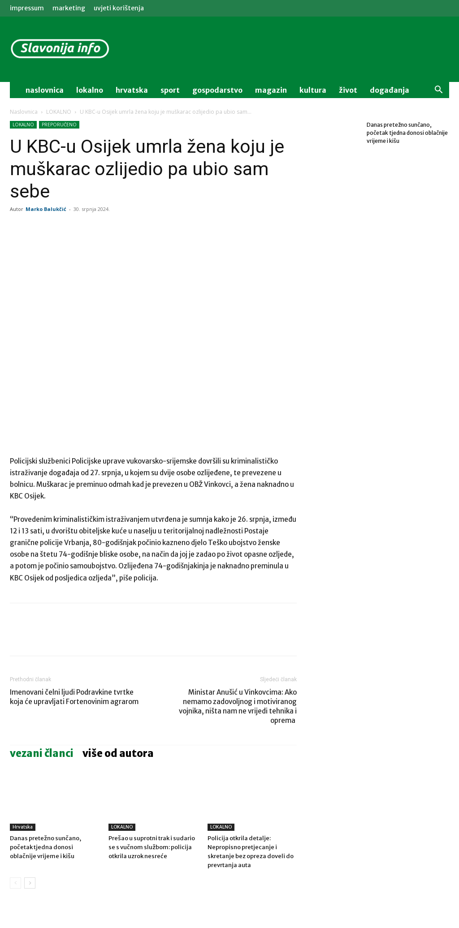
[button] (438, 90)
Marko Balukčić (46, 209)
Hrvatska (132, 90)
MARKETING (68, 8)
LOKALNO (58, 112)
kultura (312, 90)
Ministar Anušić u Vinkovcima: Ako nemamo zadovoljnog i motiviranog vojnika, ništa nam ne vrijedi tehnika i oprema (238, 706)
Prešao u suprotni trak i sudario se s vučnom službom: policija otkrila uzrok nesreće (151, 847)
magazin (271, 90)
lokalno (89, 90)
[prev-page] (15, 883)
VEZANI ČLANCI (42, 753)
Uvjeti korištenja (119, 8)
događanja (389, 90)
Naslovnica (24, 112)
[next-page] (29, 883)
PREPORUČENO (59, 124)
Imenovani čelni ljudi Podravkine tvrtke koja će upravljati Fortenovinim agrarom (74, 697)
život (348, 90)
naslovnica (45, 90)
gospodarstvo (217, 90)
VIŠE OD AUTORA (118, 753)
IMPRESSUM (27, 8)
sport (170, 90)
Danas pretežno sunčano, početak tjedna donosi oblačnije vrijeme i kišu (45, 847)
